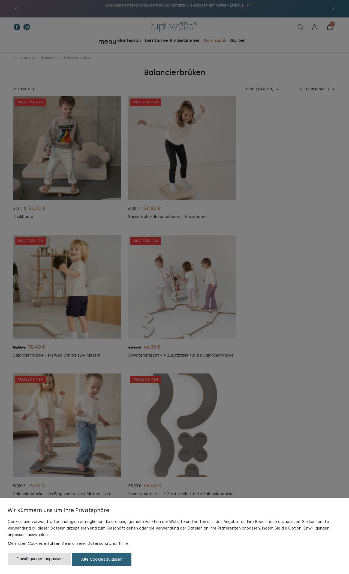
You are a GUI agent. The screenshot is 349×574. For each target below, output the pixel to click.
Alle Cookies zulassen (101, 559)
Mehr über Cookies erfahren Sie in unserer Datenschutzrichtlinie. (68, 544)
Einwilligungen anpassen (39, 559)
